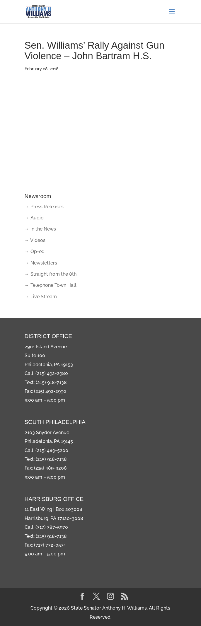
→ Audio (34, 218)
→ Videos (35, 240)
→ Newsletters (41, 263)
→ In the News (40, 229)
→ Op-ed (35, 251)
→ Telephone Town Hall (50, 285)
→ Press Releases (44, 206)
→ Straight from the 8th (50, 274)
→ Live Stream (41, 296)
